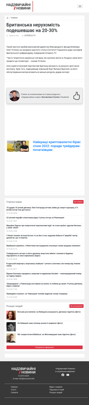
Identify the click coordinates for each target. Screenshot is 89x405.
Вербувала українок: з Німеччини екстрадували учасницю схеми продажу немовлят (43, 246)
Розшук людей (56, 392)
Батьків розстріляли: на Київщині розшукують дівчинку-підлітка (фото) (49, 312)
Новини (14, 18)
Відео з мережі (56, 387)
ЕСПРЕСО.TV (30, 35)
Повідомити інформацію (44, 347)
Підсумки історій (57, 390)
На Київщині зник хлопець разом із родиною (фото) (40, 323)
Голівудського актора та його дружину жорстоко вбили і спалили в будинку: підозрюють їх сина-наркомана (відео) (39, 254)
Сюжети (14, 392)
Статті (13, 390)
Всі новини (78, 202)
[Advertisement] (44, 122)
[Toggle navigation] (80, 6)
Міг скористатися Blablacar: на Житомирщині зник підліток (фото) (47, 334)
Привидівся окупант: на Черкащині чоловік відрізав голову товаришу (36, 294)
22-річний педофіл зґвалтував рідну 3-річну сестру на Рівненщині (35, 218)
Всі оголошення (76, 306)
